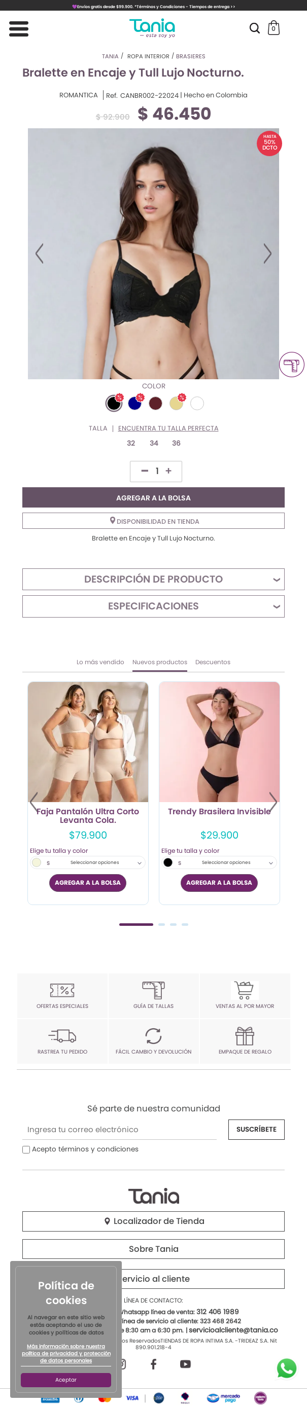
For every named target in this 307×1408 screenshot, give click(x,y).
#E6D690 (176, 403)
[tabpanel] (88, 793)
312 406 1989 (217, 1312)
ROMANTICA (78, 95)
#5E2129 (155, 403)
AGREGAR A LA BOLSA (153, 498)
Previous (39, 253)
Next (267, 253)
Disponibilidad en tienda (154, 521)
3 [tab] (173, 924)
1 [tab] (136, 924)
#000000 (114, 403)
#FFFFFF (197, 403)
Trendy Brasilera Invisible (219, 812)
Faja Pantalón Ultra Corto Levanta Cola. (88, 816)
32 (131, 443)
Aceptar (66, 1380)
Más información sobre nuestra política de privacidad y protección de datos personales (66, 1353)
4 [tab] (185, 924)
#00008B (135, 403)
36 (176, 443)
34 (154, 443)
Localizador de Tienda (153, 1221)
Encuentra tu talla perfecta (168, 428)
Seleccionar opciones (95, 862)
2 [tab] (161, 924)
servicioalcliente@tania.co (233, 1330)
